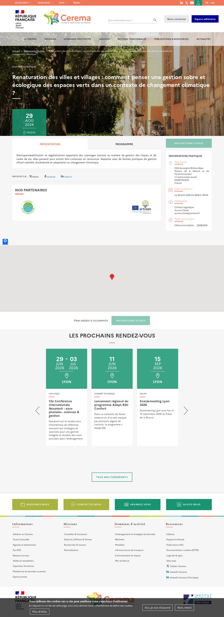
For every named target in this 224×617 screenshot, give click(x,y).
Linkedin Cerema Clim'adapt (184, 577)
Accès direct (22, 2)
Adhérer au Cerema (23, 534)
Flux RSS (17, 549)
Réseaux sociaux (21, 555)
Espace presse (20, 576)
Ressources (44, 2)
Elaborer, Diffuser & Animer (78, 539)
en (212, 2)
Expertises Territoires (23, 565)
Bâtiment (119, 539)
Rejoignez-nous (38, 504)
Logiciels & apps (174, 555)
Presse (76, 2)
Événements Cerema (34, 50)
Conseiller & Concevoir (75, 534)
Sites (61, 2)
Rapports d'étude (175, 539)
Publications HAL (175, 544)
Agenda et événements (24, 544)
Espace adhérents (205, 19)
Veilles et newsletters (23, 560)
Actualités (204, 38)
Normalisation (71, 549)
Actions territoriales (132, 38)
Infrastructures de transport (129, 549)
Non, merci (184, 607)
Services (104, 38)
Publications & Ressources (171, 38)
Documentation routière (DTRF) (182, 549)
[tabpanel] (86, 158)
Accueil (16, 50)
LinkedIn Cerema (178, 571)
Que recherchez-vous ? (120, 20)
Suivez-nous (192, 504)
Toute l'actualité (21, 539)
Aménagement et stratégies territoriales (135, 534)
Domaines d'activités (77, 38)
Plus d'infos (39, 611)
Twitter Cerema (178, 566)
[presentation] (37, 411)
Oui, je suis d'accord (157, 607)
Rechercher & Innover (75, 544)
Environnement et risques (128, 555)
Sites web (171, 560)
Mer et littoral (122, 560)
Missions (50, 38)
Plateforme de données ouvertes (29, 571)
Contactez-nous (89, 504)
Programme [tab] (124, 144)
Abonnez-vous (140, 504)
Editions (170, 534)
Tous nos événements (112, 477)
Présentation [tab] (50, 144)
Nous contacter (176, 19)
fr (207, 2)
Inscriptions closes (189, 143)
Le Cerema (30, 38)
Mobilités (119, 544)
